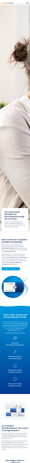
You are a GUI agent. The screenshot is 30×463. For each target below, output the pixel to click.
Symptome (11, 328)
